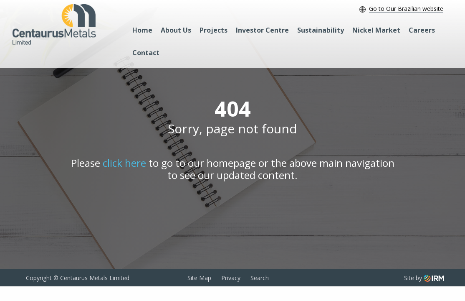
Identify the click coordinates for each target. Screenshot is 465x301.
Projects (213, 30)
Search (259, 278)
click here (124, 163)
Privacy (230, 278)
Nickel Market (376, 30)
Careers (422, 30)
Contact (145, 52)
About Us (176, 30)
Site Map (199, 278)
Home (142, 30)
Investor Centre (262, 30)
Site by (424, 278)
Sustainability (320, 30)
